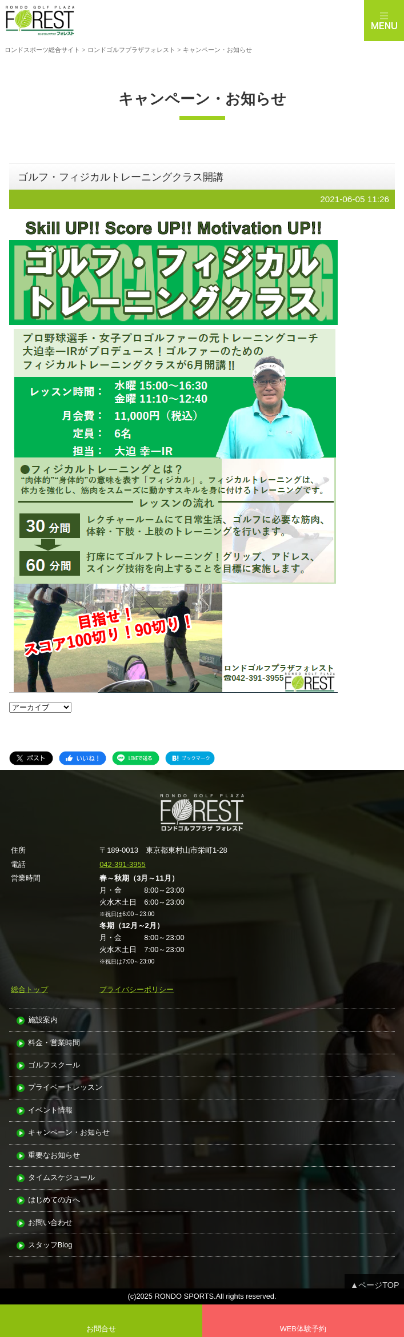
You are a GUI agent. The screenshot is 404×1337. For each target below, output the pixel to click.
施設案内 (43, 1020)
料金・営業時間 (54, 1043)
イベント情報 (50, 1110)
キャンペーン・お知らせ (69, 1133)
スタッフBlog (50, 1245)
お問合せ (101, 1328)
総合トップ (29, 989)
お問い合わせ (50, 1223)
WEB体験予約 (303, 1328)
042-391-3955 (122, 864)
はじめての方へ (54, 1200)
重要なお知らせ (54, 1155)
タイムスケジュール (61, 1178)
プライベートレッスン (65, 1087)
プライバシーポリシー (136, 989)
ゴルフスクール (54, 1065)
